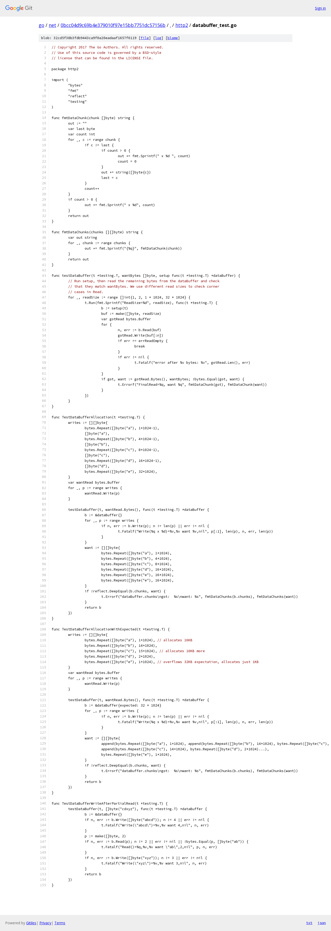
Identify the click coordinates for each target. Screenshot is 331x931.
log (158, 38)
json (322, 922)
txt (309, 922)
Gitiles (31, 922)
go (41, 25)
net (52, 25)
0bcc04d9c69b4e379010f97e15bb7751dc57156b (113, 25)
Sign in (320, 8)
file (145, 38)
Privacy (45, 922)
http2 (181, 25)
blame (173, 38)
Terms (59, 922)
